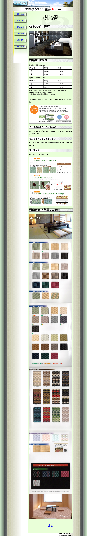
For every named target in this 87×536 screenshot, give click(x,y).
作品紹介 (20, 27)
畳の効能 (20, 20)
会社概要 (20, 47)
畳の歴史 (20, 14)
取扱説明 (20, 40)
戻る (50, 525)
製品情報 (20, 33)
